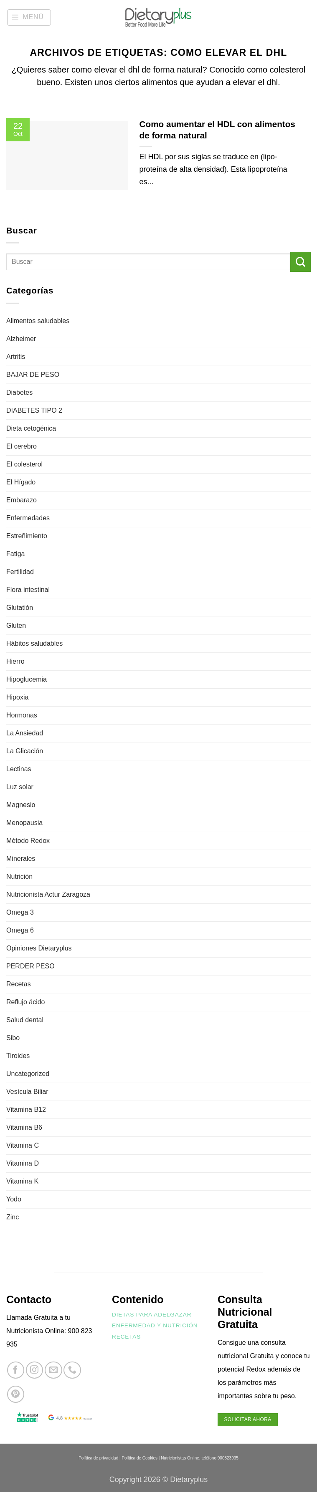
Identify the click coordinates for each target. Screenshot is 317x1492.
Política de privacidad (98, 1458)
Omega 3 (20, 912)
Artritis (15, 356)
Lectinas (18, 768)
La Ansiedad (24, 733)
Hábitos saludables (34, 643)
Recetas (18, 984)
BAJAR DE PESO (32, 374)
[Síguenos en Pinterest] (15, 1394)
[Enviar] (300, 262)
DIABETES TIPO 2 (34, 410)
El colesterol (24, 464)
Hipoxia (17, 697)
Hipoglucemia (26, 679)
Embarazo (21, 500)
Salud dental (24, 1019)
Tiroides (18, 1055)
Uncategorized (27, 1073)
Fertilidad (20, 571)
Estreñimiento (26, 535)
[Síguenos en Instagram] (34, 1370)
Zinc (12, 1217)
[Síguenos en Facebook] (15, 1370)
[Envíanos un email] (53, 1370)
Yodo (13, 1199)
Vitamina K (22, 1181)
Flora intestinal (28, 589)
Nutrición (19, 876)
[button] (29, 17)
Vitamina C (22, 1145)
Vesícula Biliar (27, 1091)
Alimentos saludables (37, 320)
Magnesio (20, 804)
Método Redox (28, 840)
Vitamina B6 (24, 1127)
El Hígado (21, 482)
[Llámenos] (72, 1370)
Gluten (16, 625)
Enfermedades (28, 518)
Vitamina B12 (26, 1109)
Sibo (13, 1037)
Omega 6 (20, 930)
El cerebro (21, 446)
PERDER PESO (30, 966)
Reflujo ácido (25, 1002)
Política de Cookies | (141, 1458)
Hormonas (21, 715)
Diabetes (19, 392)
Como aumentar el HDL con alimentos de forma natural (217, 129)
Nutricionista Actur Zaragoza (48, 894)
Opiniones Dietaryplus (39, 948)
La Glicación (24, 751)
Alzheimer (21, 338)
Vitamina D (22, 1163)
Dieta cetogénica (31, 428)
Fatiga (15, 553)
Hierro (15, 661)
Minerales (20, 858)
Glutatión (19, 607)
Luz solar (19, 786)
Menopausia (24, 822)
